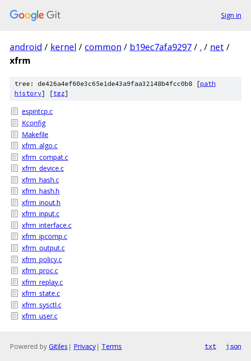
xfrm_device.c (43, 168)
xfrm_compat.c (45, 157)
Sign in (231, 15)
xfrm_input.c (40, 213)
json (233, 346)
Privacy (85, 346)
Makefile (35, 134)
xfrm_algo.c (40, 145)
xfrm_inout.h (41, 202)
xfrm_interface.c (47, 225)
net (217, 47)
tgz (59, 93)
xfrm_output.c (43, 247)
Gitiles (58, 346)
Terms (112, 346)
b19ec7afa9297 (161, 47)
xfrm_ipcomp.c (44, 236)
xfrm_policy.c (42, 259)
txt (210, 346)
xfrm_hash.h (40, 190)
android (26, 47)
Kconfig (33, 122)
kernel (63, 47)
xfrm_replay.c (42, 282)
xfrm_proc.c (40, 270)
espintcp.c (37, 111)
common (103, 47)
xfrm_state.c (41, 293)
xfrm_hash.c (40, 179)
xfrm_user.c (40, 315)
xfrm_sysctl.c (41, 304)
